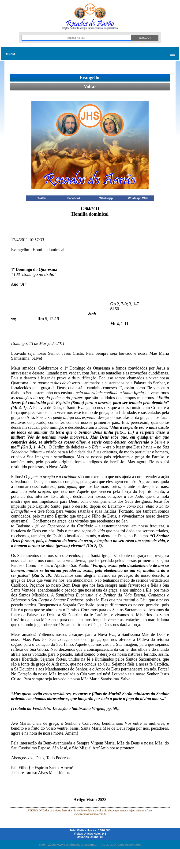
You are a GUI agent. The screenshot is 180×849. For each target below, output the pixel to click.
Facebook (74, 198)
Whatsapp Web (138, 198)
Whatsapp (106, 198)
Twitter (42, 198)
